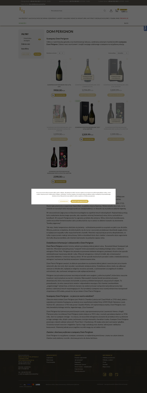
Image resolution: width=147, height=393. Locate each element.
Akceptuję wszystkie (79, 201)
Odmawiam (64, 201)
